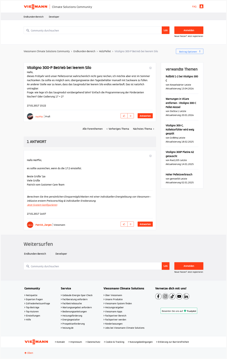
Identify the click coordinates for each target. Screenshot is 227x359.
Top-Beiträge (32, 307)
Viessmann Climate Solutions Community (47, 51)
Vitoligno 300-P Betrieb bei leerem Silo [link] (136, 51)
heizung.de (67, 327)
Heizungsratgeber (114, 307)
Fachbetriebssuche (72, 303)
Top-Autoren (32, 311)
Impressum (76, 341)
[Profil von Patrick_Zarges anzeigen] (43, 225)
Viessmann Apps (113, 311)
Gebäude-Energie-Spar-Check (77, 295)
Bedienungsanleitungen (74, 311)
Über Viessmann (113, 295)
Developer (54, 16)
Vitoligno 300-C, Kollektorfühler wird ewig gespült (180, 129)
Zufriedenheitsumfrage (38, 303)
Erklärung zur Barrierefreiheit (173, 341)
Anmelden (201, 6)
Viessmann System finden (118, 303)
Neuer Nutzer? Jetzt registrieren (188, 36)
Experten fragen (34, 299)
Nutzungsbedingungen (141, 341)
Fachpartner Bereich (115, 315)
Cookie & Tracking (115, 341)
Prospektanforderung (73, 323)
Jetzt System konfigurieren (42, 204)
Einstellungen (33, 315)
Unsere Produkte (114, 299)
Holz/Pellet (105, 51)
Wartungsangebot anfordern (77, 307)
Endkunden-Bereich (34, 16)
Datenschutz (93, 341)
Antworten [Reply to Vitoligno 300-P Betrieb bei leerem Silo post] (145, 116)
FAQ (194, 6)
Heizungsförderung (72, 315)
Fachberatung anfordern (74, 299)
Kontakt (61, 341)
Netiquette (31, 295)
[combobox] (97, 30)
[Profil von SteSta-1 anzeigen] (174, 111)
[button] (150, 68)
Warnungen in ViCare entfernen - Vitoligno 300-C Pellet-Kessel (181, 102)
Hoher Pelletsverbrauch (179, 174)
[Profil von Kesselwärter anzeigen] (177, 84)
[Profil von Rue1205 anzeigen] (175, 160)
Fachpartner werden (115, 319)
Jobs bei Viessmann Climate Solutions (124, 327)
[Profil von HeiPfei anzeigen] (39, 117)
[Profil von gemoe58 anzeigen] (175, 178)
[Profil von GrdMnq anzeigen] (174, 137)
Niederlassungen (113, 323)
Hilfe (28, 319)
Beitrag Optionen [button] (188, 51)
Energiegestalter (71, 319)
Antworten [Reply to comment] (145, 224)
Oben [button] (30, 352)
